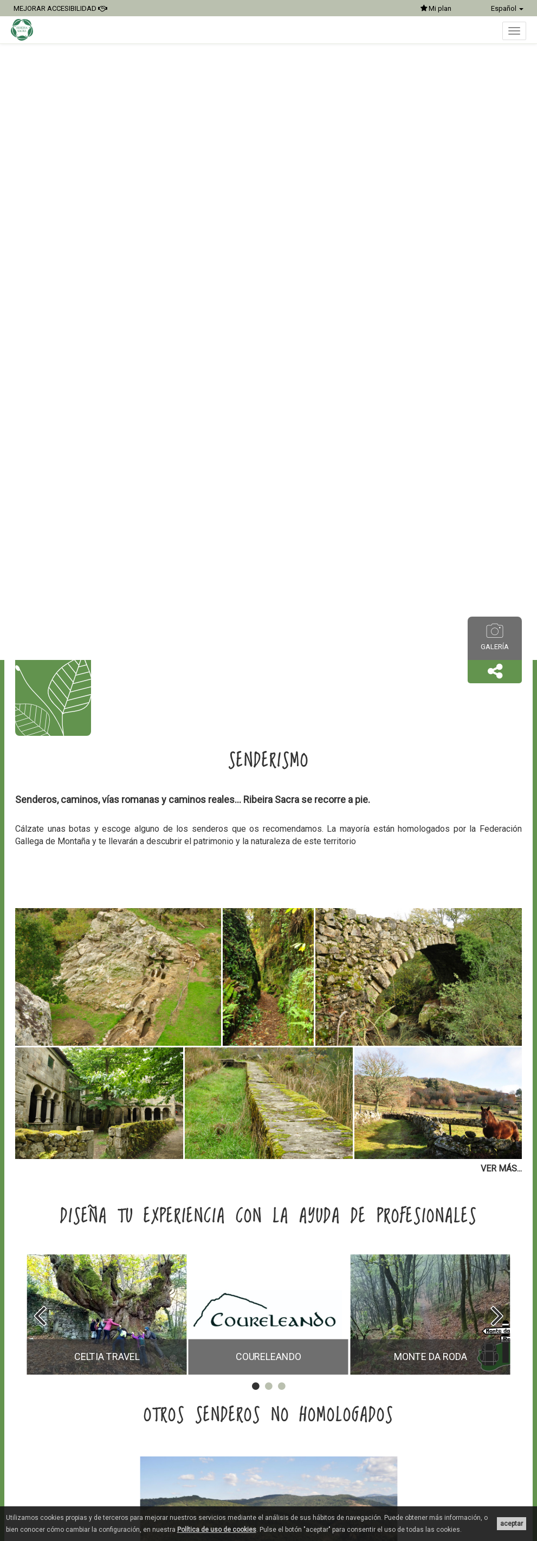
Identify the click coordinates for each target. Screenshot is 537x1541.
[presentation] (40, 1315)
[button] (495, 672)
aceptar (511, 1523)
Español (507, 8)
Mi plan (435, 8)
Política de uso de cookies (216, 1529)
